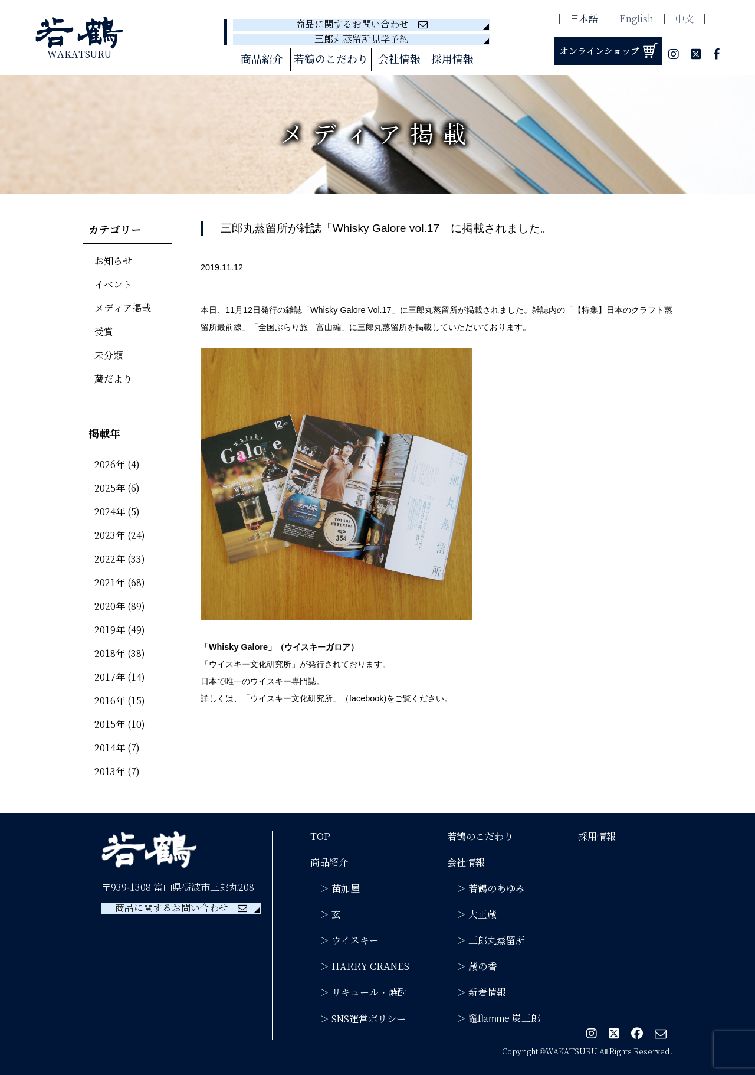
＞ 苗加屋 (335, 888)
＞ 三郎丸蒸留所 (486, 940)
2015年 (109, 724)
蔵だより (113, 379)
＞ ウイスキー (344, 940)
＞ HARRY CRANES (359, 966)
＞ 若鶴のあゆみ (486, 888)
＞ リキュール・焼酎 (358, 992)
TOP (320, 836)
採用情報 (452, 59)
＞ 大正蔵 (472, 914)
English (636, 19)
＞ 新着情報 (476, 992)
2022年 (109, 559)
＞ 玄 (325, 914)
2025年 (109, 488)
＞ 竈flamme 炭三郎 (493, 1018)
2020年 (109, 606)
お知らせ (113, 261)
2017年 (109, 677)
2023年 (109, 535)
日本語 (584, 19)
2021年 (109, 583)
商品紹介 (262, 59)
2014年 (109, 748)
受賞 (103, 332)
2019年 (109, 630)
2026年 (109, 464)
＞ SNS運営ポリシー (358, 1019)
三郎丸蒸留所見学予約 (361, 39)
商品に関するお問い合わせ (362, 24)
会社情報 (399, 59)
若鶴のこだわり (331, 59)
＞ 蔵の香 (472, 966)
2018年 (109, 653)
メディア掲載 (122, 308)
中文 (684, 19)
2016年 (109, 701)
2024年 (109, 512)
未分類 (108, 355)
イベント (113, 284)
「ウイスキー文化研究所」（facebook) (314, 698)
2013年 (109, 771)
